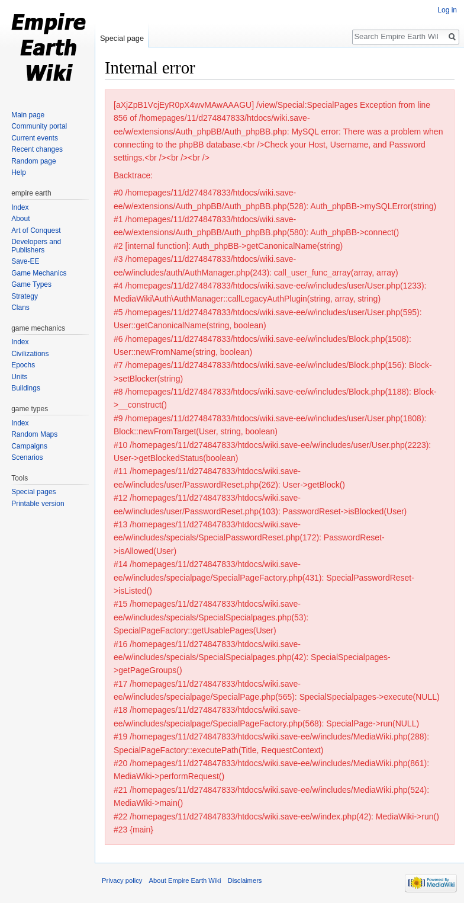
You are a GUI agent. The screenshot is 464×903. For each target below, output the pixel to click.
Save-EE (25, 261)
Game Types (31, 284)
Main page (27, 115)
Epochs (23, 365)
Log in (447, 10)
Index (19, 207)
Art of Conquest (35, 230)
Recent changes (37, 149)
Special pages (33, 492)
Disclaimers (245, 880)
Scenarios (27, 457)
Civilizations (30, 354)
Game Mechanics (38, 273)
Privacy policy (122, 880)
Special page (122, 38)
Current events (34, 138)
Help (18, 172)
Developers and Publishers (36, 246)
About (20, 218)
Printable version (37, 503)
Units (19, 377)
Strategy (24, 296)
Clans (20, 307)
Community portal (39, 126)
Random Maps (34, 434)
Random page (33, 161)
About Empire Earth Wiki (185, 880)
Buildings (25, 388)
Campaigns (29, 446)
